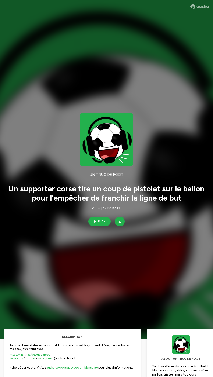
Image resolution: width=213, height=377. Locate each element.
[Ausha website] (199, 6)
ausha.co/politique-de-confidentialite (72, 367)
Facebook (16, 358)
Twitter (30, 358)
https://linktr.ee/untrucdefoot (30, 354)
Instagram (45, 358)
